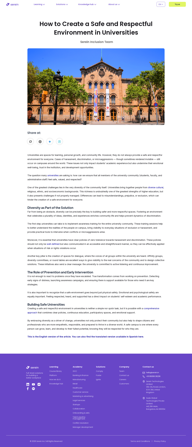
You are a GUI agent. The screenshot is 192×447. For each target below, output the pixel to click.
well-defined (53, 244)
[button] (39, 4)
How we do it (54, 379)
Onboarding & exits (81, 413)
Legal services (79, 400)
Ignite (98, 379)
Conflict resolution (81, 423)
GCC (75, 371)
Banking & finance (80, 375)
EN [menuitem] (160, 4)
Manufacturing (79, 379)
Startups (76, 404)
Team (121, 371)
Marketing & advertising (83, 396)
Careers (122, 379)
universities (53, 175)
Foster (98, 375)
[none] (160, 4)
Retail (75, 383)
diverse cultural (155, 187)
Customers (124, 383)
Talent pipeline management (79, 418)
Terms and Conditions (140, 441)
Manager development (83, 427)
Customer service (80, 392)
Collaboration (79, 408)
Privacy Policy (160, 441)
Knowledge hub (56, 383)
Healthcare (77, 388)
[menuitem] (160, 4)
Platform (53, 375)
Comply (99, 371)
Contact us (124, 375)
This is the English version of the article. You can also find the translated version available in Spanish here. (85, 336)
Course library (55, 371)
